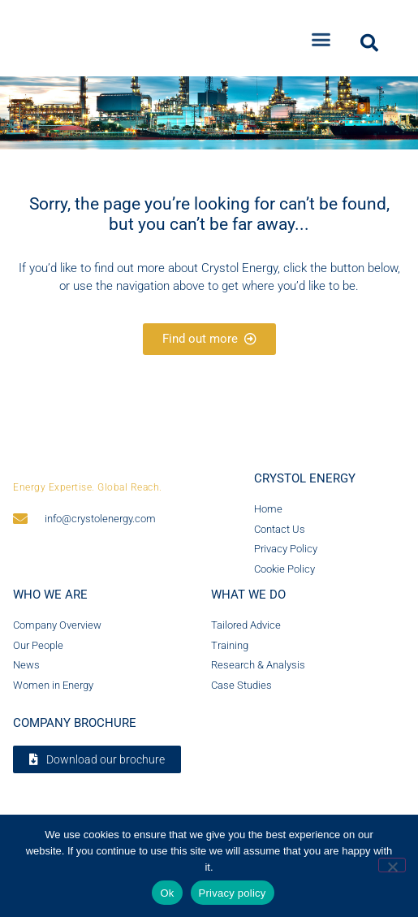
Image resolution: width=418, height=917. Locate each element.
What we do (248, 602)
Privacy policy (232, 893)
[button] (321, 33)
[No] (392, 865)
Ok (167, 893)
